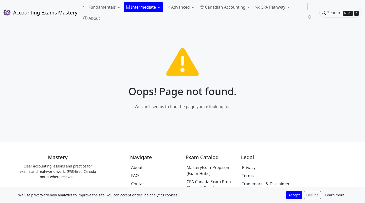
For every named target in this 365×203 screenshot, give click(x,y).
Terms (248, 175)
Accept (294, 195)
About (91, 18)
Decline (312, 195)
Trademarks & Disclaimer (266, 184)
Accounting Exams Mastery (40, 13)
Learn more (334, 195)
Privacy (249, 167)
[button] (102, 7)
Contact (138, 184)
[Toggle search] (324, 12)
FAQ (135, 175)
